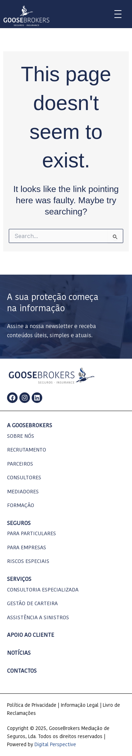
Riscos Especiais (28, 561)
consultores (24, 478)
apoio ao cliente (30, 635)
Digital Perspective (55, 745)
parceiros (20, 464)
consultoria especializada (42, 590)
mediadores (23, 492)
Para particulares (31, 534)
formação (20, 505)
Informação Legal (80, 705)
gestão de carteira (32, 604)
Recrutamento (26, 450)
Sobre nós (20, 436)
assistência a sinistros (38, 618)
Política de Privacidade (31, 705)
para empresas (26, 548)
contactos (22, 671)
